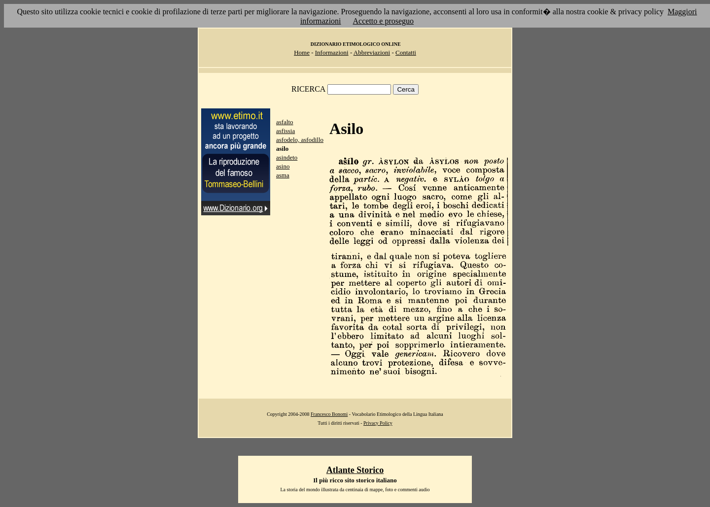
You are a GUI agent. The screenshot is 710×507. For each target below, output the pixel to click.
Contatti (405, 52)
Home (302, 52)
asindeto (286, 157)
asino (282, 166)
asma (282, 175)
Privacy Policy (377, 423)
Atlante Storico (355, 470)
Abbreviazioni (372, 52)
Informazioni (332, 52)
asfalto (284, 122)
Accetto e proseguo (383, 21)
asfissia (285, 131)
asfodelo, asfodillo (299, 139)
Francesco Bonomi (329, 414)
